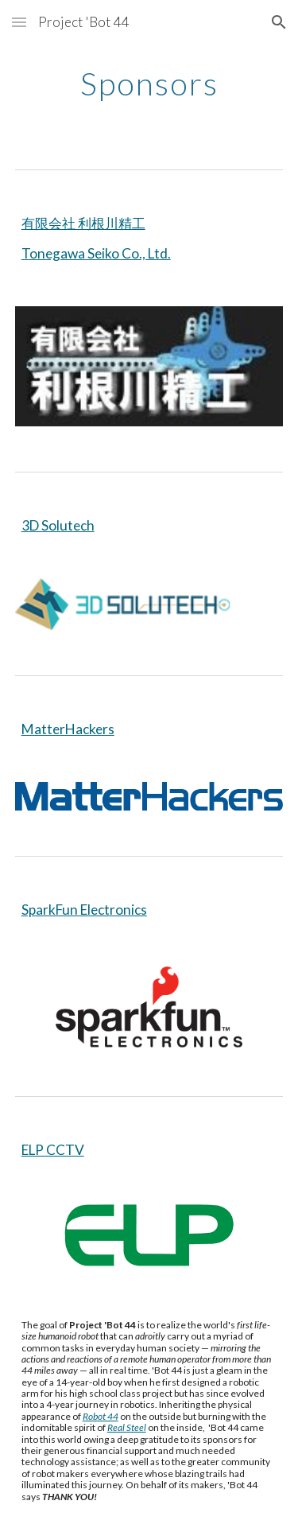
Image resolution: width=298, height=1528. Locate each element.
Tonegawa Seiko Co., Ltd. (96, 253)
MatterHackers (67, 729)
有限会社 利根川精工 (83, 223)
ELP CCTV (52, 1149)
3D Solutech (58, 525)
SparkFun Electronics (84, 909)
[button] (19, 22)
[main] (149, 83)
